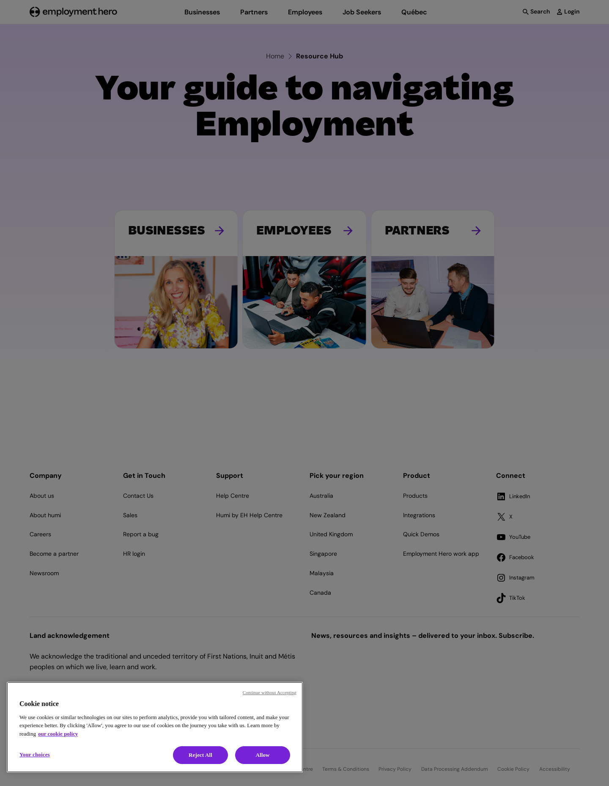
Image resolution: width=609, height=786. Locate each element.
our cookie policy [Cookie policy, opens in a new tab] (58, 734)
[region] (155, 727)
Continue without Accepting (269, 692)
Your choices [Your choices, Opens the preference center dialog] (34, 754)
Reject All (200, 755)
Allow (262, 755)
